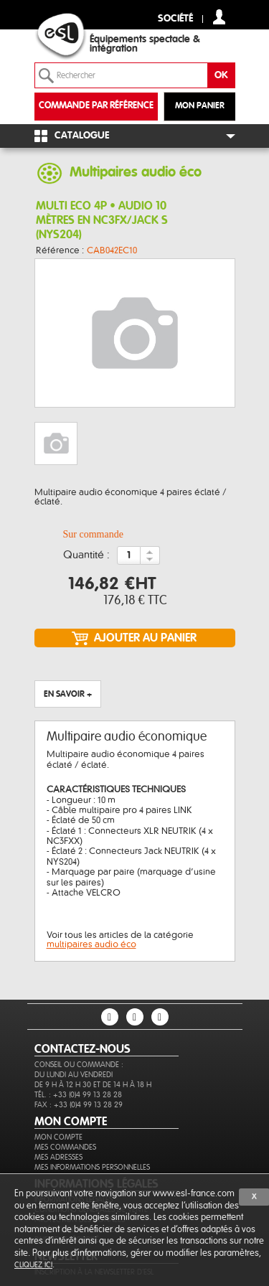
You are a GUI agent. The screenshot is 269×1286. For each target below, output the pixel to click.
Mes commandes (65, 1147)
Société (175, 19)
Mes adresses (58, 1157)
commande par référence (96, 106)
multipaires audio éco (91, 944)
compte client (219, 16)
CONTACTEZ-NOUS (82, 1049)
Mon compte (58, 1137)
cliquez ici (33, 1265)
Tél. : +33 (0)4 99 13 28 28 (78, 1095)
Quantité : (86, 555)
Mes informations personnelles (92, 1167)
